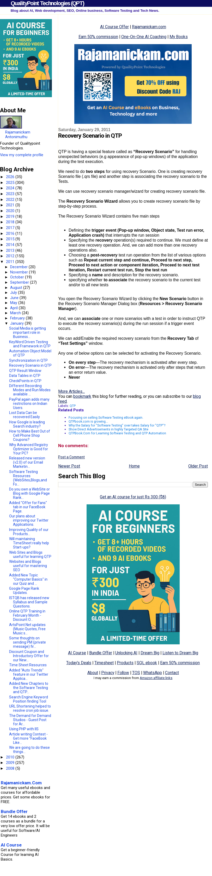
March (16, 313)
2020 (10, 210)
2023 (10, 193)
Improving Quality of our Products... (29, 532)
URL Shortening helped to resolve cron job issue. (30, 708)
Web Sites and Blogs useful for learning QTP (30, 554)
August (16, 287)
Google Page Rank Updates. (24, 590)
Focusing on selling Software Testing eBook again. (106, 417)
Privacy (107, 672)
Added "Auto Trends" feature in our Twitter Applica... (28, 674)
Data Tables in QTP (24, 375)
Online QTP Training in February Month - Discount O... (27, 615)
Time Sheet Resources (28, 665)
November (19, 272)
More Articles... (71, 391)
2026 (10, 176)
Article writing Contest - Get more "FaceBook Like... (28, 738)
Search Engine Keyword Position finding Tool (28, 699)
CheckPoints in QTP (25, 381)
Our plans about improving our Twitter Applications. (29, 520)
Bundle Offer (100, 652)
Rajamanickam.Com (21, 782)
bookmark (82, 396)
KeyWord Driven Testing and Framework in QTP (30, 344)
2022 (10, 199)
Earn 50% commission (98, 36)
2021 (10, 205)
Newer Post (69, 466)
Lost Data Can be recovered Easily (24, 415)
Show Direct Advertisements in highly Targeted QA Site (108, 429)
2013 (10, 250)
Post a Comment (71, 457)
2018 (10, 222)
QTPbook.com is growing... (88, 421)
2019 (10, 216)
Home (134, 466)
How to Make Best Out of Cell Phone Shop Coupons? (29, 435)
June (15, 298)
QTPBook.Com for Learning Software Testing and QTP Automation (117, 433)
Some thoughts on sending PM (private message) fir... (27, 642)
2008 (10, 768)
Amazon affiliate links (156, 678)
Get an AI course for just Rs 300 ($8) (133, 496)
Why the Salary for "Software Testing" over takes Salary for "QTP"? (117, 425)
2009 (10, 762)
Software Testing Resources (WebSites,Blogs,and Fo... (28, 478)
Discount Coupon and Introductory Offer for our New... (29, 656)
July (14, 292)
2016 (10, 233)
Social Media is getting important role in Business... (27, 332)
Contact (172, 672)
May (14, 303)
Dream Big (150, 652)
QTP (73, 406)
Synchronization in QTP (28, 360)
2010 (10, 757)
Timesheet (104, 662)
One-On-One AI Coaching (143, 36)
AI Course (77, 652)
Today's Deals (78, 662)
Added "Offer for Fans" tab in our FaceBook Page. (28, 507)
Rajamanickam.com (149, 26)
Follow (123, 672)
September (20, 282)
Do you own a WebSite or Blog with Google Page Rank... (29, 493)
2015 (10, 239)
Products (125, 662)
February (18, 318)
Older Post (198, 466)
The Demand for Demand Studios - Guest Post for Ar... (30, 720)
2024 (10, 188)
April (14, 308)
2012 (10, 256)
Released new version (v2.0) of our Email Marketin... (27, 462)
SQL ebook (147, 662)
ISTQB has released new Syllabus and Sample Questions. (29, 602)
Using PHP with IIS (24, 729)
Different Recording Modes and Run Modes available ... (30, 390)
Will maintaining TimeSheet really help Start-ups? (29, 543)
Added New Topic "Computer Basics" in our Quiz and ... (28, 579)
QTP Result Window (25, 371)
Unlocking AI (126, 652)
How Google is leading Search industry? (27, 424)
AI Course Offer (114, 26)
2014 (10, 244)
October (17, 277)
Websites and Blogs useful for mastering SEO (28, 565)
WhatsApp (152, 672)
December (19, 267)
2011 (10, 261)
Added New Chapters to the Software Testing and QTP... (28, 687)
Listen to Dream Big (180, 652)
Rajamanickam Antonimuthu (17, 134)
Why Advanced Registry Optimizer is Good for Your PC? (28, 449)
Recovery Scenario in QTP (30, 365)
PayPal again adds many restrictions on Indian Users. (29, 403)
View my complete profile (21, 155)
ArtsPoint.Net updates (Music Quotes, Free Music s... (27, 629)
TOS (136, 672)
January (17, 323)
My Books (178, 36)
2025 (10, 182)
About (92, 672)
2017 (10, 227)
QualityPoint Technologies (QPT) (47, 3)
